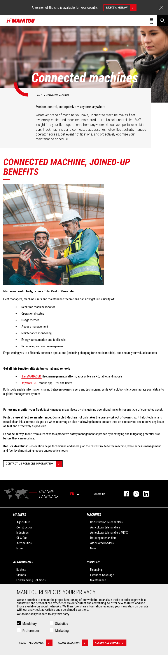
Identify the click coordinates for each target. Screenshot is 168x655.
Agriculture (23, 522)
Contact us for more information (34, 464)
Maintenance (98, 580)
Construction (24, 527)
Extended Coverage (102, 575)
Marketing (62, 631)
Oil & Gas (21, 538)
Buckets (21, 569)
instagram (134, 494)
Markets (19, 515)
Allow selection (73, 643)
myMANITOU (29, 383)
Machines (94, 515)
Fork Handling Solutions (31, 580)
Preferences (31, 631)
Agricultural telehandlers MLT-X (109, 532)
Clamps (21, 575)
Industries (22, 532)
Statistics (61, 624)
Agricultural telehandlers (105, 527)
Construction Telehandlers (106, 522)
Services (93, 562)
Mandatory (29, 624)
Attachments (23, 562)
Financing (96, 569)
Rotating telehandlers (103, 538)
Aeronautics (24, 543)
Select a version (121, 8)
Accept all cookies (110, 643)
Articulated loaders (102, 543)
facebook (124, 494)
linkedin (144, 494)
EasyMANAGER (31, 376)
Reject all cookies (35, 643)
